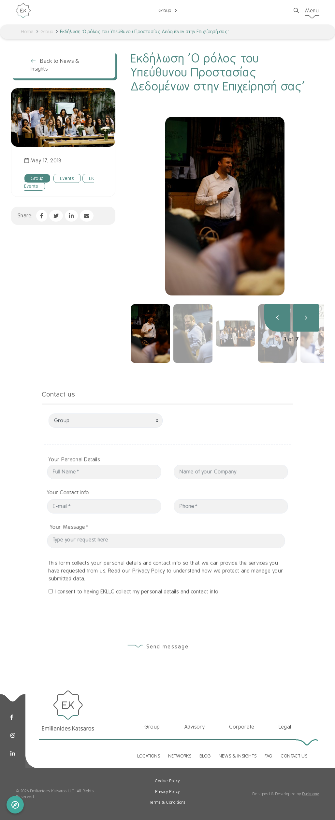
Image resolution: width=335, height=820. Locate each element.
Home (27, 31)
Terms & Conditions (167, 802)
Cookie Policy (167, 781)
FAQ (269, 755)
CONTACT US (294, 755)
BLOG (205, 755)
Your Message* (82, 527)
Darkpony (310, 794)
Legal (285, 727)
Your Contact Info (55, 493)
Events (67, 178)
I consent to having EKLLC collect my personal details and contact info (137, 605)
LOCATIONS (149, 755)
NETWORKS (180, 755)
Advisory (194, 727)
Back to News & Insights (55, 65)
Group (47, 31)
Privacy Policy (149, 584)
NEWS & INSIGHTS (238, 755)
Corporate (242, 727)
